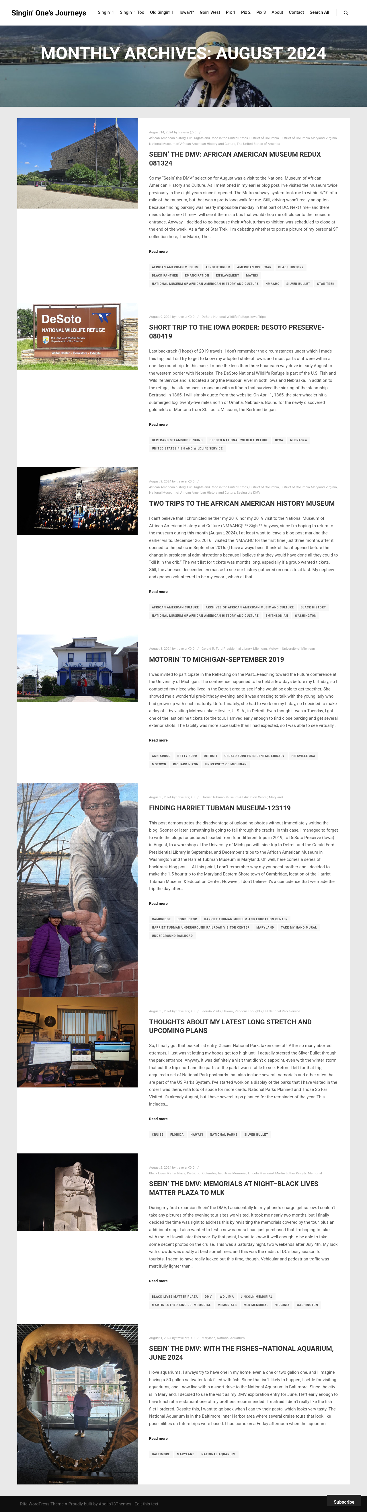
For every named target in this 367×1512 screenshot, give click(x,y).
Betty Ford (187, 756)
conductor (187, 919)
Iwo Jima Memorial (232, 1173)
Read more (158, 251)
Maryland (276, 797)
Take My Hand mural (299, 927)
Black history (291, 267)
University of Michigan (298, 649)
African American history (167, 138)
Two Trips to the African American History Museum (242, 503)
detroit (211, 756)
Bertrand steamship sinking (177, 440)
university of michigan (226, 764)
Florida (177, 1134)
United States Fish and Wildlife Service (187, 448)
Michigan (260, 649)
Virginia (282, 1305)
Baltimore (161, 1454)
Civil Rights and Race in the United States (217, 138)
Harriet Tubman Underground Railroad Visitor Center (201, 927)
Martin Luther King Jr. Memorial (298, 1173)
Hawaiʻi (227, 1011)
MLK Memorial (256, 1305)
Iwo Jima (226, 1296)
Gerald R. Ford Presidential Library (227, 649)
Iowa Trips (258, 317)
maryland (265, 927)
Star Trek (326, 283)
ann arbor (161, 756)
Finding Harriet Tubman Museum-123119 (220, 808)
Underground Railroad (172, 935)
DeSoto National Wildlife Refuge (225, 317)
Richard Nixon (185, 764)
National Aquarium (231, 1338)
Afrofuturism (218, 267)
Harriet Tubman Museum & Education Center (235, 797)
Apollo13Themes (115, 1504)
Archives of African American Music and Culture (250, 607)
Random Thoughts (248, 1011)
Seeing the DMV (249, 493)
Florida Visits (211, 1011)
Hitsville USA (303, 756)
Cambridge (161, 919)
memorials (227, 1305)
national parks (223, 1134)
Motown (274, 649)
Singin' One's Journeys (40, 13)
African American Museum (175, 267)
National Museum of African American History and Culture (192, 144)
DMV (208, 1296)
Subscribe (344, 1502)
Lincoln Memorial (261, 1173)
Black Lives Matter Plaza (167, 1173)
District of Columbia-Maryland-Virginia (308, 138)
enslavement (227, 275)
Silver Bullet (298, 283)
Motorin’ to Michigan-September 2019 (216, 659)
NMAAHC (273, 283)
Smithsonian (277, 615)
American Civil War (254, 267)
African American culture (175, 607)
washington (306, 615)
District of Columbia (264, 138)
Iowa (279, 440)
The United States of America (258, 144)
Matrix (252, 275)
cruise (157, 1134)
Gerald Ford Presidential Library (255, 756)
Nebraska (298, 440)
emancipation (197, 275)
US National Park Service (281, 1011)
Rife (24, 1504)
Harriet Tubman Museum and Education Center (246, 919)
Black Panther (165, 275)
